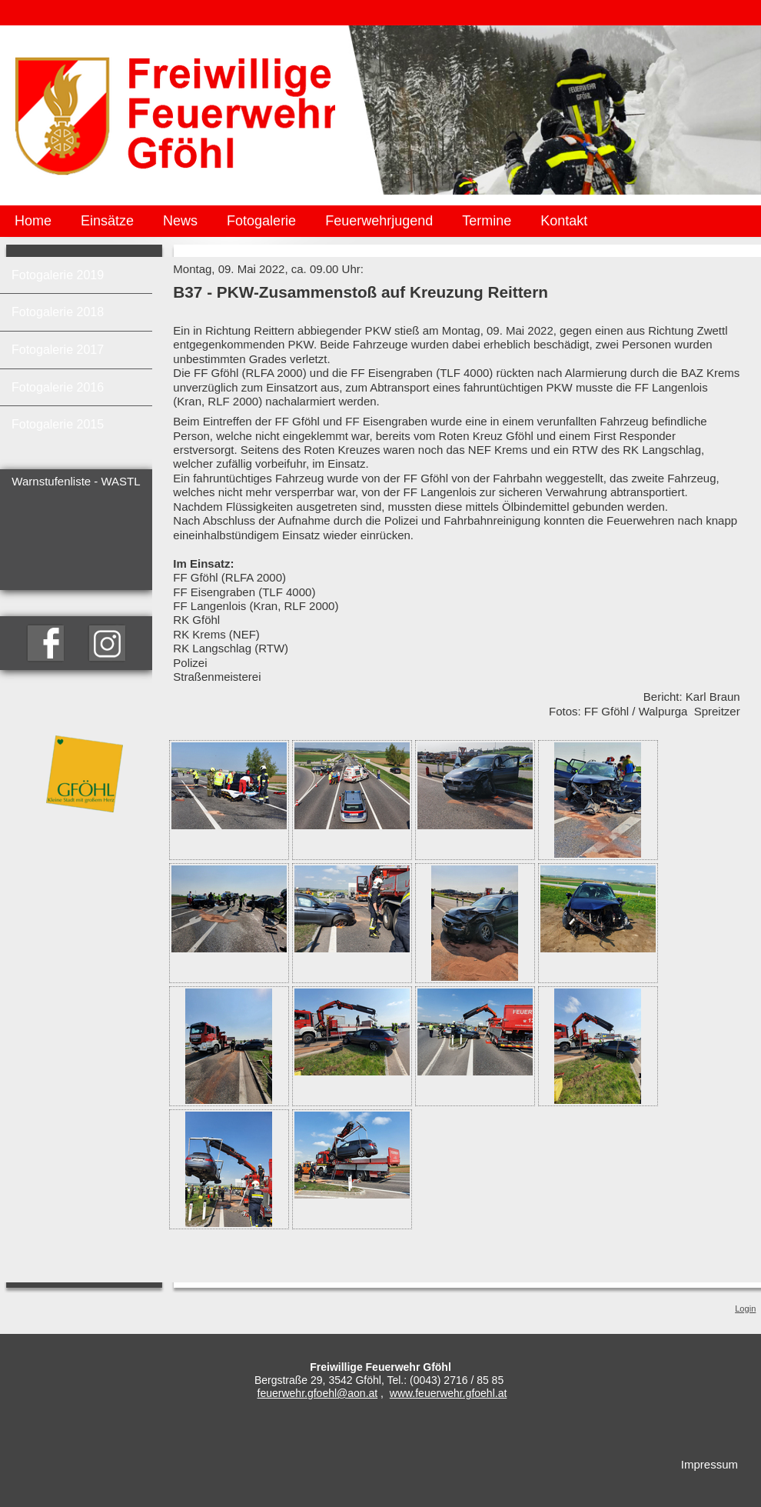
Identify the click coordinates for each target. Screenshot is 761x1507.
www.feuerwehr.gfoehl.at (448, 1393)
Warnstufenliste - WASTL (76, 481)
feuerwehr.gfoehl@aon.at (318, 1393)
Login (745, 1308)
